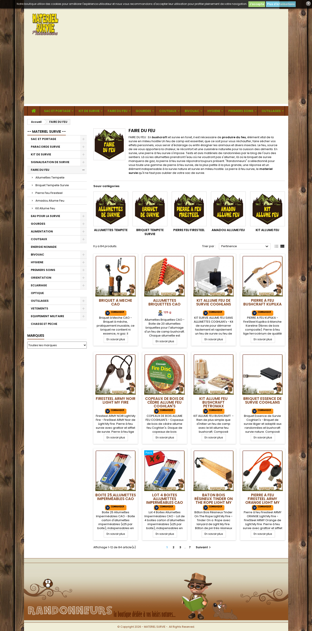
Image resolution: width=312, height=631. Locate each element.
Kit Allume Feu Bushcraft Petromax (213, 402)
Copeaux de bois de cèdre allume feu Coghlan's (164, 402)
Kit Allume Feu (45, 208)
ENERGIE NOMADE (44, 247)
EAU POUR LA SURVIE (45, 216)
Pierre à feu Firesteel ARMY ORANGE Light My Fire (262, 500)
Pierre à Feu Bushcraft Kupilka (262, 302)
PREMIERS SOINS (240, 111)
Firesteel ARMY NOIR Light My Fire (115, 400)
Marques (35, 335)
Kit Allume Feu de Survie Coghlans (213, 302)
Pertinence (245, 246)
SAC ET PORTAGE (57, 111)
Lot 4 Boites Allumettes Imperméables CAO (164, 498)
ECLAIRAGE (39, 285)
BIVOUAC (192, 111)
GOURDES (143, 111)
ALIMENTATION (42, 231)
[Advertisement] (156, 73)
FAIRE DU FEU (117, 111)
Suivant (204, 547)
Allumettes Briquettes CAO (164, 302)
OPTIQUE (37, 293)
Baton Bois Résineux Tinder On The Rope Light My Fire (213, 500)
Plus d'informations (281, 4)
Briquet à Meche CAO (115, 302)
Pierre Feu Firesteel (49, 193)
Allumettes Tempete (50, 177)
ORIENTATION (41, 278)
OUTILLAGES (271, 111)
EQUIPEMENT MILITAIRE (47, 316)
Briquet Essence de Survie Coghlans (262, 400)
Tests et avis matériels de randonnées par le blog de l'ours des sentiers (202, 155)
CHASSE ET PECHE (44, 324)
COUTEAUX (168, 111)
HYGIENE (213, 111)
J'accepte (256, 4)
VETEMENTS (39, 308)
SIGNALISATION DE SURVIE (50, 162)
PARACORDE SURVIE (45, 147)
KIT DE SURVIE (89, 111)
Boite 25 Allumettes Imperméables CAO (115, 496)
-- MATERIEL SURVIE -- (46, 131)
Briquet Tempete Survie (52, 185)
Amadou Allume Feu (49, 201)
